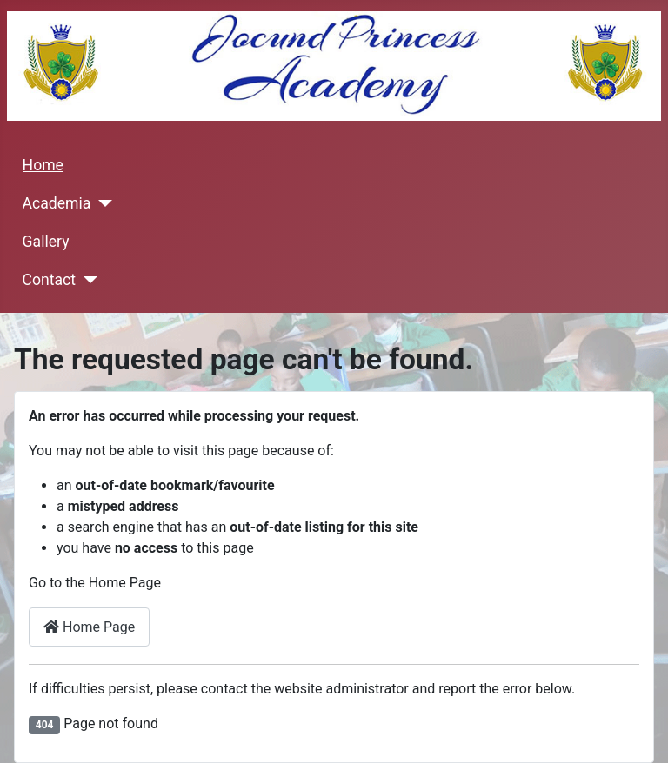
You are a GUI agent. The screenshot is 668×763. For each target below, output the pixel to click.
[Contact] (86, 279)
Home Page (89, 627)
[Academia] (101, 203)
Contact (50, 280)
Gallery (46, 241)
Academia (57, 203)
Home (43, 165)
